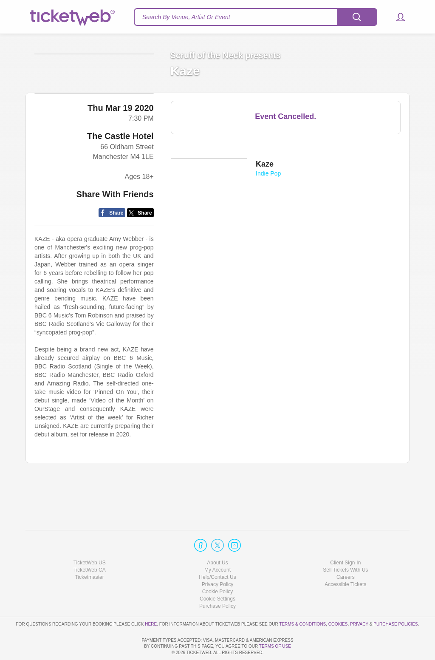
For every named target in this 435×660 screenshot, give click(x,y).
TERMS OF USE (275, 646)
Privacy (359, 599)
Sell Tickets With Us (345, 546)
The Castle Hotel (120, 175)
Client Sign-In (345, 538)
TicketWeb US (89, 538)
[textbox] (255, 17)
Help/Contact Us (217, 553)
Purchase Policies (395, 599)
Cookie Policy (217, 567)
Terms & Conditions (302, 599)
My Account (217, 546)
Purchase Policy (217, 582)
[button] (396, 17)
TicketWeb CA (89, 546)
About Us (217, 538)
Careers (345, 553)
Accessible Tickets (345, 560)
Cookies (338, 599)
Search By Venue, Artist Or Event (186, 17)
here (151, 599)
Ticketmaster (89, 553)
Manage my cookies (217, 575)
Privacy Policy (218, 560)
